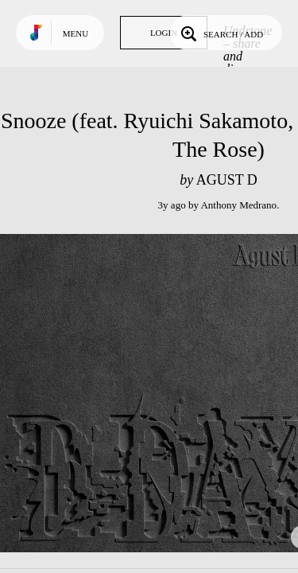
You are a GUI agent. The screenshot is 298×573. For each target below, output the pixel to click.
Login (163, 32)
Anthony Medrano (238, 205)
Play (159, 393)
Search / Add (220, 32)
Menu (75, 33)
